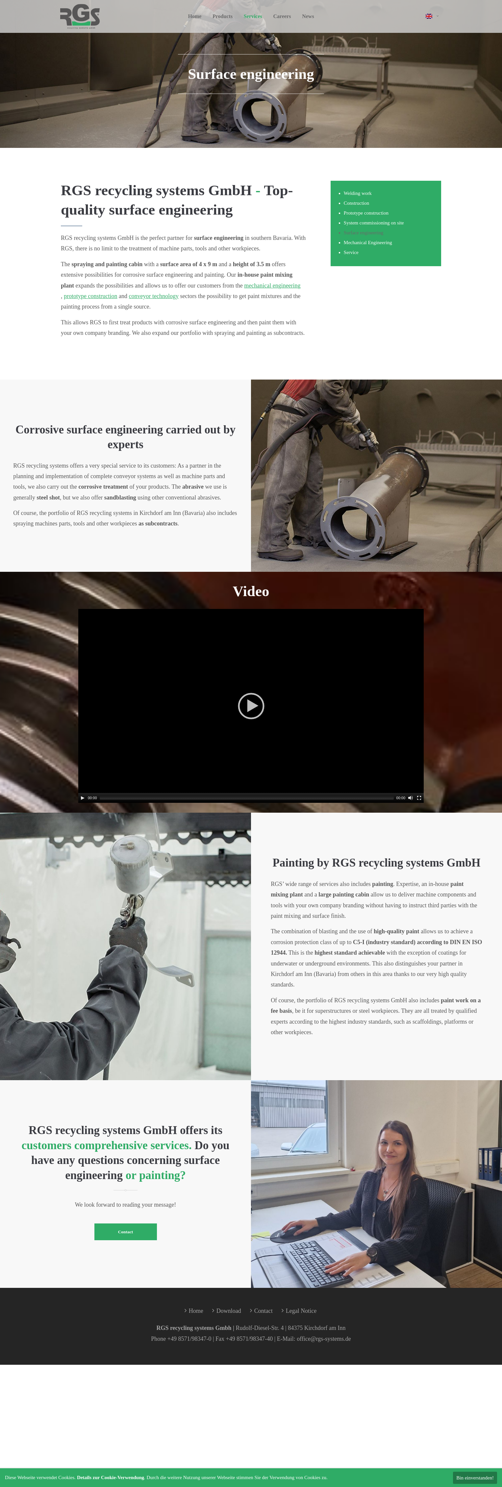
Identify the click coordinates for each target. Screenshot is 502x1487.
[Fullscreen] (419, 798)
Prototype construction (366, 213)
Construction (356, 203)
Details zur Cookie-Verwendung (110, 1477)
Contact (125, 1231)
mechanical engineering (272, 285)
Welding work (358, 193)
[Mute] (410, 798)
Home (196, 1311)
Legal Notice (301, 1311)
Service (351, 252)
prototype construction (90, 296)
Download (228, 1311)
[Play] (82, 798)
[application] (251, 706)
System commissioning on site (374, 222)
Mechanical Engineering (368, 242)
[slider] (247, 798)
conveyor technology (154, 296)
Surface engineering (363, 232)
